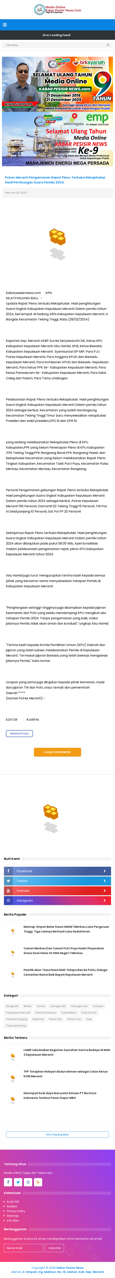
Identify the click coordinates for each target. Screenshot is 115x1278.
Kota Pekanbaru (46, 1012)
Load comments (57, 752)
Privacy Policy (16, 1211)
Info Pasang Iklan (57, 1135)
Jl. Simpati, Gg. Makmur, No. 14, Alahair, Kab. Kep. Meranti (63, 1272)
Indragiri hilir (58, 1006)
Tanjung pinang (16, 1025)
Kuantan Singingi (16, 1019)
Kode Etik (13, 1202)
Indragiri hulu (79, 1006)
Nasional (38, 1019)
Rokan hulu (74, 1019)
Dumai (41, 1006)
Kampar (98, 1006)
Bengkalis (12, 1006)
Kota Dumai (89, 1012)
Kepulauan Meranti (18, 1012)
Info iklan (13, 1220)
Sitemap (12, 1216)
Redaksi (12, 1206)
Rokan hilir (55, 1019)
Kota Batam (68, 1012)
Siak (89, 1019)
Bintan (28, 1006)
